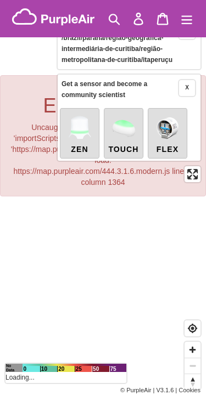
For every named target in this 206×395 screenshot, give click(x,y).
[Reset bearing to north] (193, 382)
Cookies (190, 390)
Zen (79, 122)
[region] (103, 197)
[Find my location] (193, 328)
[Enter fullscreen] (193, 162)
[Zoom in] (193, 350)
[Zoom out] (193, 366)
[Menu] (187, 19)
